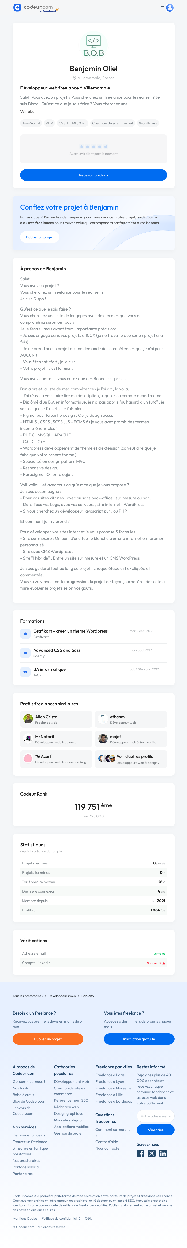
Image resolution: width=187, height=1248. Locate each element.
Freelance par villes (113, 1066)
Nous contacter (108, 1148)
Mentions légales (25, 1218)
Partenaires (23, 1173)
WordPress (148, 123)
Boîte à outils (23, 1094)
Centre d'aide (106, 1141)
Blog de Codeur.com (29, 1101)
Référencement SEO (71, 1100)
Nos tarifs (21, 1088)
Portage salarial (26, 1167)
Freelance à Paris (110, 1075)
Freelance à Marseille (113, 1088)
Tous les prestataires (28, 996)
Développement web (71, 1081)
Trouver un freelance (30, 1141)
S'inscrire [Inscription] (156, 1129)
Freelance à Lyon (109, 1081)
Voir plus (27, 111)
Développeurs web (62, 996)
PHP (49, 123)
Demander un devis (29, 1135)
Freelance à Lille (109, 1094)
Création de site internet (112, 123)
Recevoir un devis (93, 175)
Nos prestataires (26, 1160)
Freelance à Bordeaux (113, 1101)
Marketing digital (68, 1120)
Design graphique (68, 1113)
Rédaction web (66, 1106)
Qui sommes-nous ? (29, 1081)
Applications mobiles (71, 1126)
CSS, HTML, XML (73, 123)
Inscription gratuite (139, 1039)
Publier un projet (39, 237)
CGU (88, 1218)
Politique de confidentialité (61, 1218)
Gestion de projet (68, 1133)
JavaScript (31, 123)
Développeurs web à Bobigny (138, 763)
